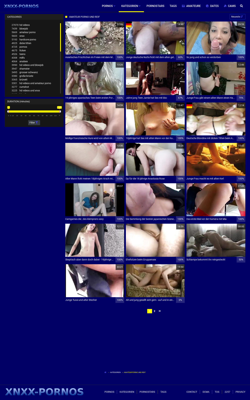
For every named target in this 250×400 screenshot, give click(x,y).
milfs (18, 58)
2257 (227, 391)
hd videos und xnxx (26, 90)
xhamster (21, 69)
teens (18, 54)
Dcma (206, 391)
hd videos (21, 25)
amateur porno (24, 32)
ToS (217, 391)
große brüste (22, 76)
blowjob (20, 29)
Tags (163, 391)
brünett (19, 79)
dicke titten (21, 43)
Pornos (109, 391)
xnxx (18, 36)
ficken (19, 50)
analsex (20, 61)
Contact (191, 391)
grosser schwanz (25, 72)
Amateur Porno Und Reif (135, 372)
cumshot (20, 87)
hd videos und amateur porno (31, 83)
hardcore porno (24, 39)
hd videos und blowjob (27, 65)
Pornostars (147, 391)
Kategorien (115, 372)
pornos (19, 47)
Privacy (240, 391)
